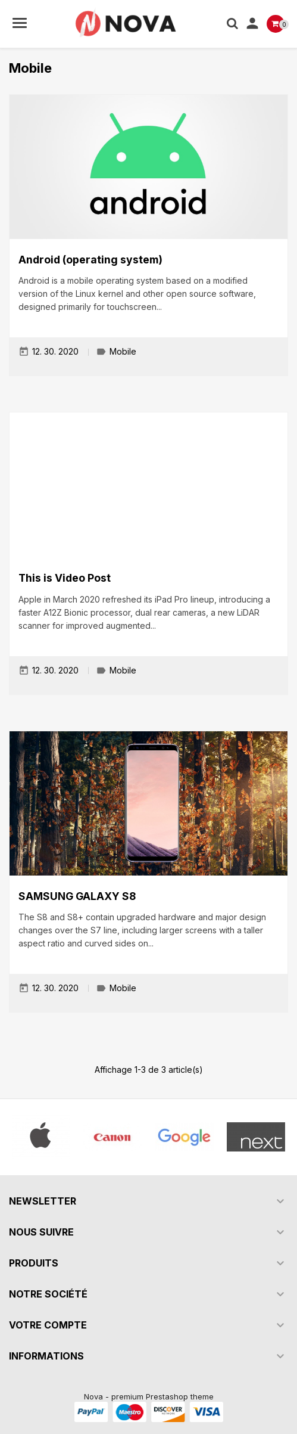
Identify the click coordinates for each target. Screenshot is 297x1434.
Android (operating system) (90, 259)
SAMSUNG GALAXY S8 (77, 896)
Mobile (123, 352)
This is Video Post (64, 578)
